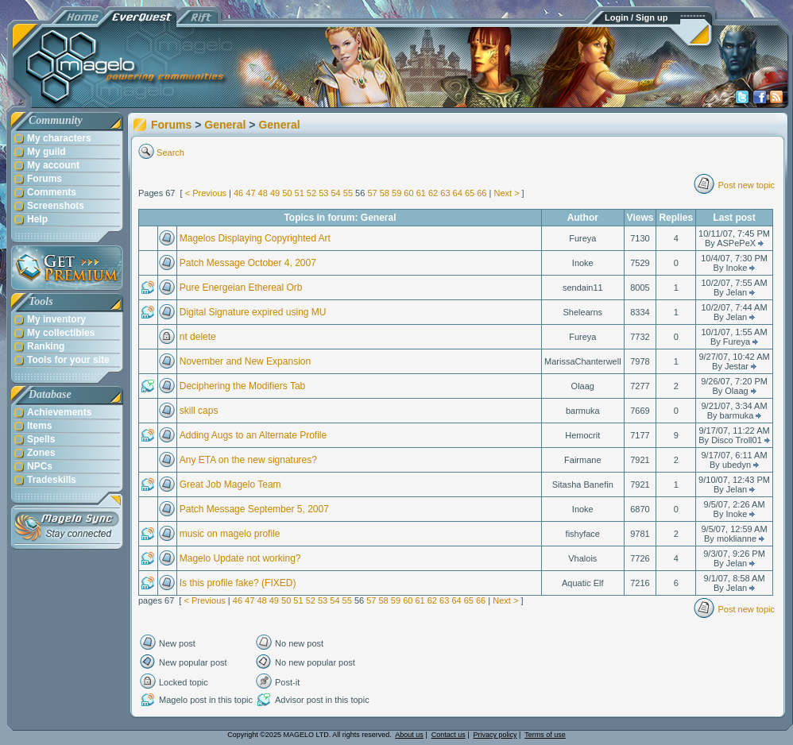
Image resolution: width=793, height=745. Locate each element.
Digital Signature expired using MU (253, 312)
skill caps (199, 410)
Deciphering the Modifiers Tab (243, 386)
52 (311, 193)
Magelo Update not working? (240, 558)
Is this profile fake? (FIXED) (238, 583)
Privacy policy (495, 735)
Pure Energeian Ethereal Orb (241, 287)
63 (445, 193)
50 (287, 193)
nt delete (198, 336)
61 (421, 193)
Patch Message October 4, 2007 (248, 262)
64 (457, 193)
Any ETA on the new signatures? (248, 459)
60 (408, 193)
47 (250, 193)
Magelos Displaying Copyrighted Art (255, 238)
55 (348, 193)
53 (323, 193)
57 (372, 193)
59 (396, 193)
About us (409, 735)
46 (238, 193)
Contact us (448, 735)
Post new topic (746, 185)
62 (433, 193)
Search (170, 152)
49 (275, 193)
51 (299, 193)
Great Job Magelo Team (230, 484)
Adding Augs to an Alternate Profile (253, 435)
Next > (506, 193)
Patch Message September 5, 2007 (254, 509)
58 (384, 193)
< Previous (205, 193)
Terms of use (545, 735)
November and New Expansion (245, 361)
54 (335, 193)
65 (469, 193)
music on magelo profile (230, 533)
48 (263, 193)
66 (481, 193)
